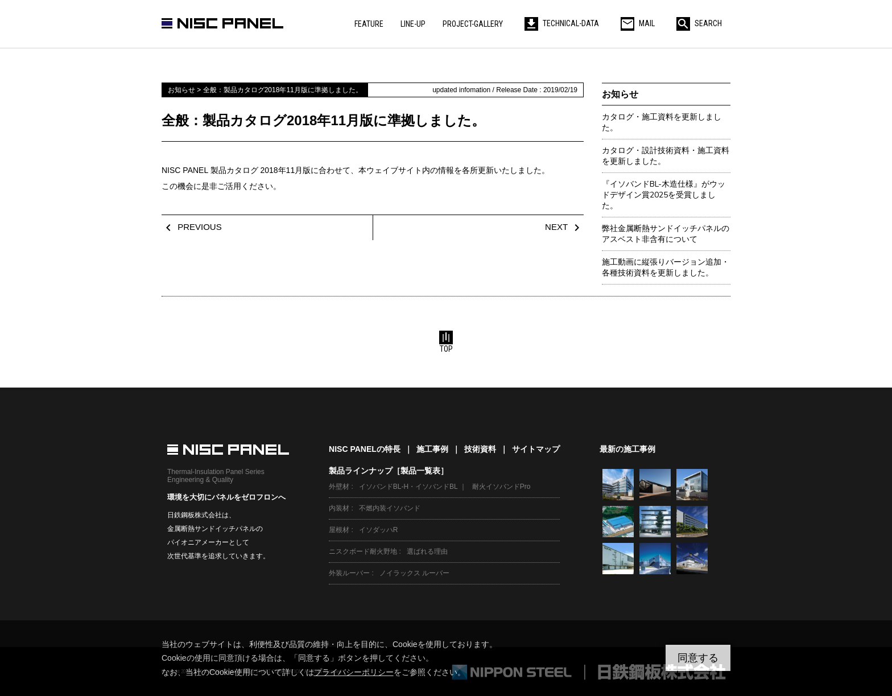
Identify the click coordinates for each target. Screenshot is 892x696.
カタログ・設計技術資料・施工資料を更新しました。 (665, 156)
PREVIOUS (192, 227)
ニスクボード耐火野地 (363, 551)
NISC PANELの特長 (364, 449)
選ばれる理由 (427, 551)
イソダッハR (378, 530)
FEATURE (368, 23)
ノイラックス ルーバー (414, 573)
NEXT (564, 227)
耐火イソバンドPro (501, 487)
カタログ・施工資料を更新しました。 (661, 122)
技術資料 (480, 449)
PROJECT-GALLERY (473, 23)
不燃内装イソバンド (389, 508)
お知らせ (620, 94)
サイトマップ (536, 449)
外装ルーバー (349, 573)
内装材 (339, 508)
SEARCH (699, 23)
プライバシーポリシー (354, 672)
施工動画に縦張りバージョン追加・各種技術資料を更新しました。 (665, 267)
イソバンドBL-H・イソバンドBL (408, 487)
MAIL (638, 23)
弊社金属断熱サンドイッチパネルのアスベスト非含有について (665, 234)
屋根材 (339, 530)
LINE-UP (413, 23)
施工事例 (432, 449)
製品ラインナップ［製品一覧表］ (388, 470)
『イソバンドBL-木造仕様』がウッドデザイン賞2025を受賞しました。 (663, 195)
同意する (698, 658)
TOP (446, 342)
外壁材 (339, 487)
